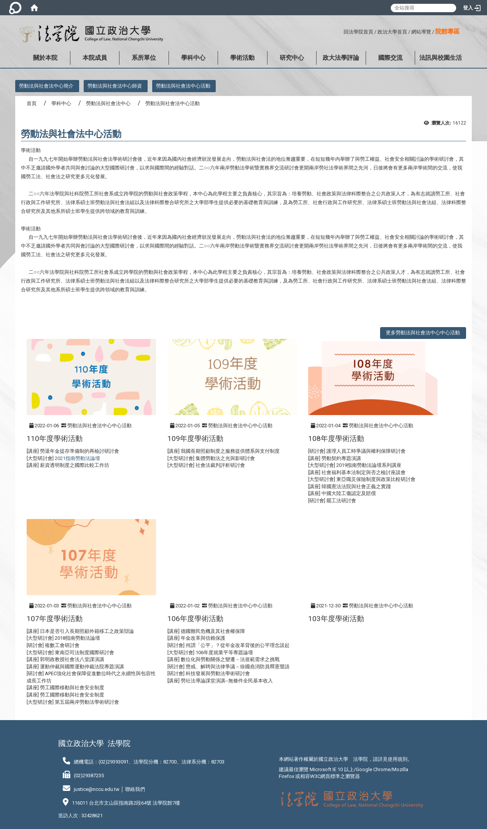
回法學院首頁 (358, 32)
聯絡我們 (135, 789)
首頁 (32, 103)
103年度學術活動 (336, 618)
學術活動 (242, 57)
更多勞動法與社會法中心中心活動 (423, 332)
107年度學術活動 (55, 618)
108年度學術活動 (336, 438)
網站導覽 (421, 32)
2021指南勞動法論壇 (77, 458)
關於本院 (45, 57)
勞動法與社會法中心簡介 (46, 86)
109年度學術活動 (195, 438)
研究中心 (292, 57)
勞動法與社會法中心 (108, 103)
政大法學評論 (341, 57)
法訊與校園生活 (440, 57)
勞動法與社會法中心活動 (183, 86)
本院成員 (95, 57)
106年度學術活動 (195, 618)
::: (340, 31)
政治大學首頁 (392, 32)
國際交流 (390, 57)
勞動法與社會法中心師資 (115, 86)
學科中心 (193, 57)
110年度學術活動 (55, 438)
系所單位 (144, 57)
